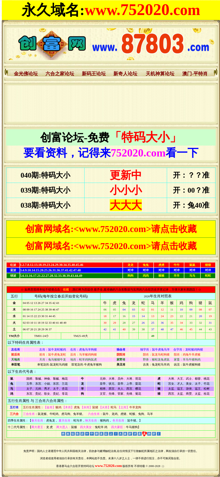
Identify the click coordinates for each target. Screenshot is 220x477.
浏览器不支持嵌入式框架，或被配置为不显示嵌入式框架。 (111, 103)
